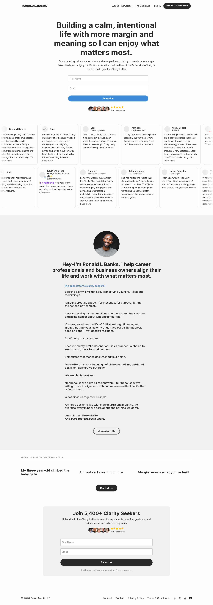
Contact (119, 598)
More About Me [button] (106, 431)
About (115, 5)
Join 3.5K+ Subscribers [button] (177, 6)
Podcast (107, 598)
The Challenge (142, 5)
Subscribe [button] (108, 98)
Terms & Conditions (158, 598)
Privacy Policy (136, 598)
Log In (157, 5)
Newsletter (126, 5)
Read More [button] (106, 488)
